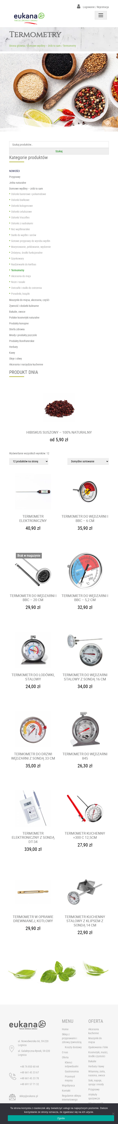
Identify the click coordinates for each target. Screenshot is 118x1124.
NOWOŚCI (14, 171)
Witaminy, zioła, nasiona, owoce (96, 1073)
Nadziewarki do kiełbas (23, 264)
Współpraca (68, 1085)
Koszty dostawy (73, 1047)
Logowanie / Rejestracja (93, 7)
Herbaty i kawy (96, 1066)
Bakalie (92, 1061)
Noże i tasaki (18, 282)
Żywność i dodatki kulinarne (24, 306)
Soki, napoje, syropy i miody (96, 1082)
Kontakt (66, 1090)
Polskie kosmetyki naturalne (24, 317)
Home (65, 1029)
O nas (65, 1052)
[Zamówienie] (88, 461)
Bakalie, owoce (17, 311)
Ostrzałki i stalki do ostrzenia (26, 288)
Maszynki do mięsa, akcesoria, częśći (29, 300)
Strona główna (17, 45)
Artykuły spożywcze (94, 1096)
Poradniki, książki (20, 293)
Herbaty (13, 347)
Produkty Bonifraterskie (21, 341)
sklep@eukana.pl (28, 1096)
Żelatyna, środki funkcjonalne (27, 252)
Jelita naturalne (17, 182)
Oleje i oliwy (15, 358)
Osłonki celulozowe (21, 211)
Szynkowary (17, 258)
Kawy (12, 352)
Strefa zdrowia (17, 329)
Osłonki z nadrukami (22, 223)
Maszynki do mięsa (95, 1040)
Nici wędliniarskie (20, 229)
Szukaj (59, 151)
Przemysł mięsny (70, 1078)
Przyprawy (14, 177)
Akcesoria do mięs (21, 276)
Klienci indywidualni (71, 1064)
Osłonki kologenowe (22, 206)
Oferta (65, 1057)
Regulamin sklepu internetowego (71, 1097)
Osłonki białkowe (20, 200)
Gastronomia (72, 1071)
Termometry (17, 270)
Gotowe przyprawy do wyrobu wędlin (30, 241)
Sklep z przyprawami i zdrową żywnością (71, 1038)
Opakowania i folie (98, 1047)
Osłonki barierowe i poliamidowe (28, 194)
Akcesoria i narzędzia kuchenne (26, 364)
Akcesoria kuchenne (93, 1031)
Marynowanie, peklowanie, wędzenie (31, 247)
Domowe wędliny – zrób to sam (44, 45)
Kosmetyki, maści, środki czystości (98, 1054)
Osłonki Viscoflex (20, 217)
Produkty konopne (19, 323)
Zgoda (61, 1118)
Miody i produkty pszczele (23, 335)
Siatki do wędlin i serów (23, 235)
